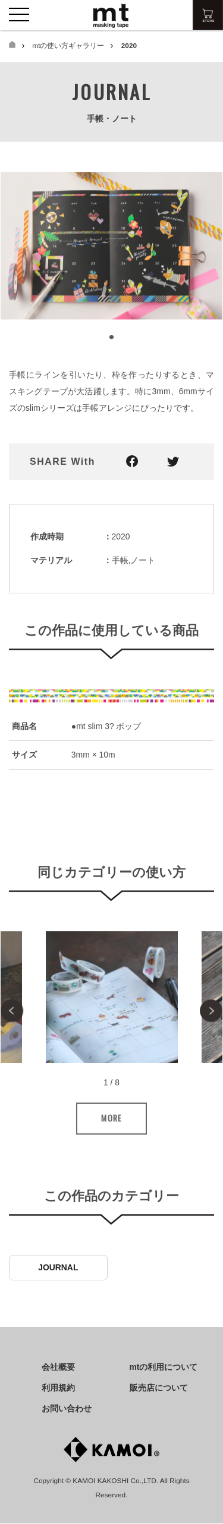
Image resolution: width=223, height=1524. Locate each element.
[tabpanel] (111, 246)
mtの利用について (164, 1367)
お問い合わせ (67, 1408)
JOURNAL (58, 1268)
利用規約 (58, 1387)
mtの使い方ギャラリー (68, 45)
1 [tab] (112, 338)
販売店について (159, 1387)
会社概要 (58, 1367)
